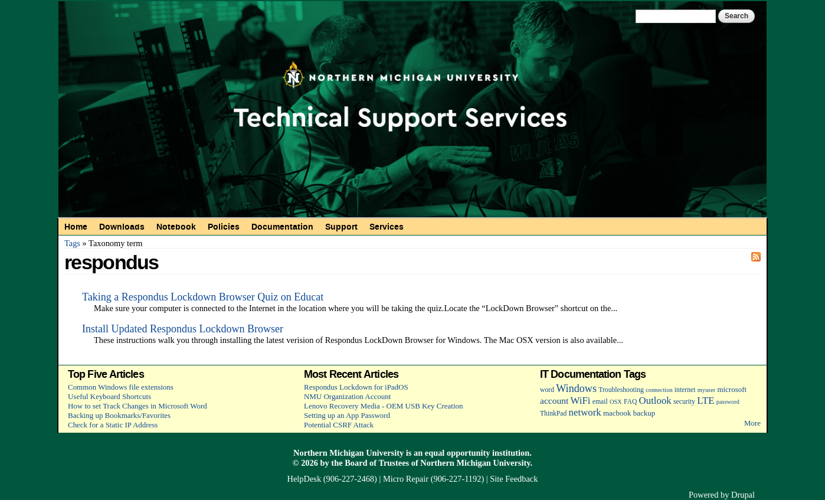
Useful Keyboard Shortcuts (109, 396)
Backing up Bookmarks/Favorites (119, 415)
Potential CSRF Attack (339, 424)
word (547, 390)
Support (341, 226)
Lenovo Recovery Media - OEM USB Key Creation (383, 405)
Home (75, 226)
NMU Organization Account (347, 396)
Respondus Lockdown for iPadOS (356, 387)
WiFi (581, 400)
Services (386, 226)
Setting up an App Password (347, 415)
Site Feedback (514, 478)
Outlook (655, 400)
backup (644, 413)
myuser (707, 390)
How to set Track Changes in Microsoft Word (137, 405)
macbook (617, 413)
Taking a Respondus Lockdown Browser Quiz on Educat (202, 297)
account (554, 401)
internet (685, 390)
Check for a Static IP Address (113, 424)
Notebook (176, 226)
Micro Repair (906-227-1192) (433, 478)
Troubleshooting (621, 390)
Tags (72, 243)
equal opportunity (457, 452)
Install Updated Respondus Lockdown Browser (182, 329)
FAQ (630, 402)
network (585, 412)
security (684, 402)
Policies (224, 226)
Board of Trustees (377, 463)
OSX (616, 401)
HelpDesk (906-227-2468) (332, 478)
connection (659, 390)
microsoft (732, 389)
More (752, 423)
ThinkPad (553, 413)
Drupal (743, 494)
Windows (576, 388)
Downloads (122, 226)
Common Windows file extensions (120, 387)
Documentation (282, 226)
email (600, 402)
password (727, 401)
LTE (705, 400)
